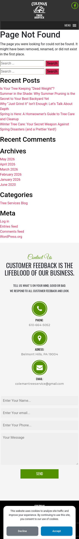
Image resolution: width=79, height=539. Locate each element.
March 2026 (9, 169)
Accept (56, 531)
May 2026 (7, 159)
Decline (22, 531)
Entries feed (9, 226)
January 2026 (10, 180)
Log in (4, 221)
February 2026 (10, 174)
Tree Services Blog (14, 203)
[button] (67, 25)
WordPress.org (11, 237)
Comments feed (12, 232)
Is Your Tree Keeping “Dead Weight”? (27, 89)
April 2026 (7, 164)
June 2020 (8, 185)
